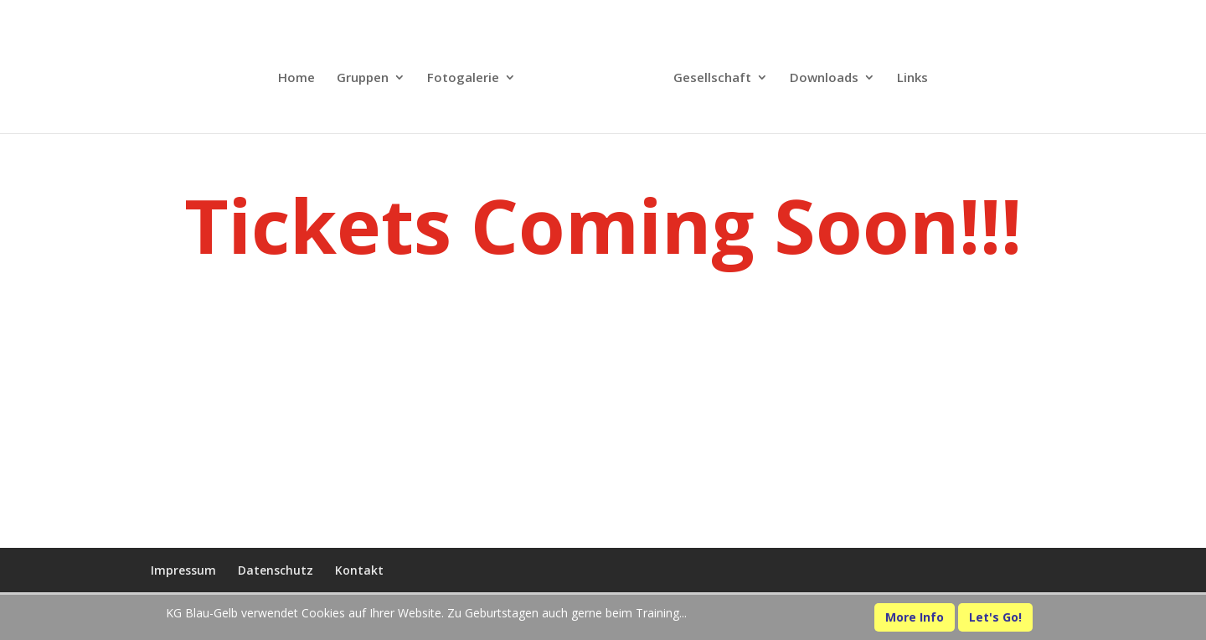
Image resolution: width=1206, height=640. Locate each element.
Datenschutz (275, 570)
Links (912, 78)
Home (296, 78)
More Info (914, 617)
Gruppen (363, 78)
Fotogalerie (463, 78)
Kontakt (359, 570)
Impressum (183, 570)
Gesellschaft (712, 78)
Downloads (824, 78)
